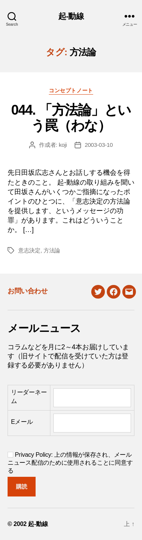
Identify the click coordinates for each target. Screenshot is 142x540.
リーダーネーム (29, 396)
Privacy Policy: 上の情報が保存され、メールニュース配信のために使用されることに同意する (70, 462)
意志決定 (29, 250)
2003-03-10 (99, 145)
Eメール (22, 422)
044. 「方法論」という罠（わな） (71, 117)
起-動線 (71, 16)
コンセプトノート (71, 90)
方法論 (52, 250)
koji (63, 145)
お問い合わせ (27, 291)
